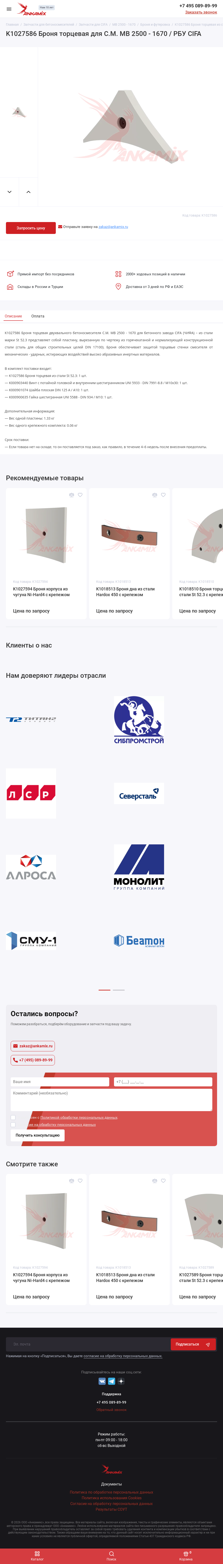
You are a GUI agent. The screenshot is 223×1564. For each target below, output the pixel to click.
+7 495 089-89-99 (198, 6)
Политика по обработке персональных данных (111, 1492)
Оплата (37, 316)
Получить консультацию (38, 1135)
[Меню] (9, 9)
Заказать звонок (201, 12)
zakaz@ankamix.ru (32, 1046)
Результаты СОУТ (111, 1509)
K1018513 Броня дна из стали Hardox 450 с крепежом (125, 591)
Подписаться (193, 1344)
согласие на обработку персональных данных (57, 1125)
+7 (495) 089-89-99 (32, 1060)
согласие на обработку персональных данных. (123, 1356)
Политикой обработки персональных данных (78, 1117)
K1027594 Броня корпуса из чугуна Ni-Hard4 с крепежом (41, 591)
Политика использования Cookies (112, 1498)
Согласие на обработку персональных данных (111, 1503)
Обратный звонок (111, 1410)
